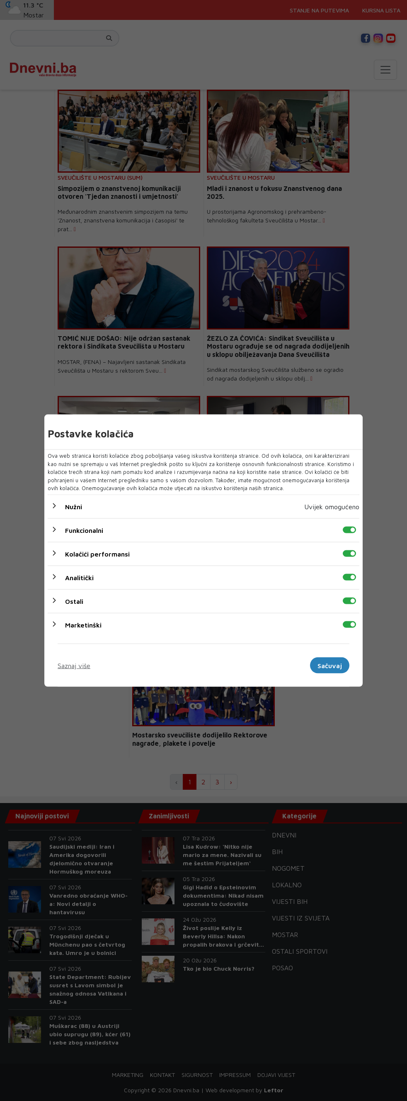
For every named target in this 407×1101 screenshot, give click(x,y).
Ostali (74, 601)
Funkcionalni (84, 530)
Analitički (79, 577)
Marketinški (83, 624)
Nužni (73, 506)
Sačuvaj (329, 665)
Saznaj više (74, 665)
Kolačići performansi (97, 553)
